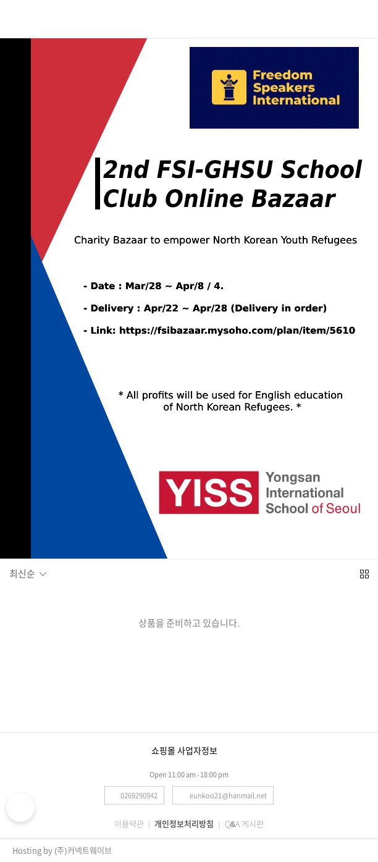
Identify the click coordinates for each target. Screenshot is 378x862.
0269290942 (139, 795)
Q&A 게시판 (244, 824)
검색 (38, 16)
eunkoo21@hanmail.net (228, 795)
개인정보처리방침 (184, 824)
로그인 (362, 17)
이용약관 (129, 824)
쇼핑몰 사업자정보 (184, 750)
